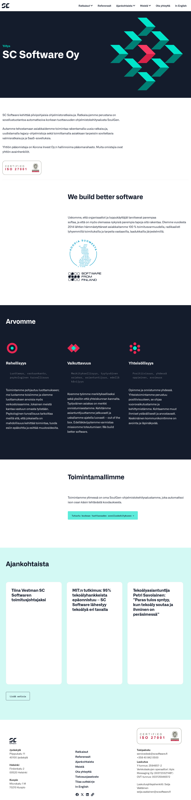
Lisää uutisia (18, 696)
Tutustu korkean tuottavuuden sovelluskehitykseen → (103, 515)
